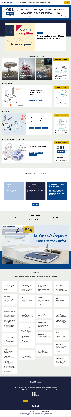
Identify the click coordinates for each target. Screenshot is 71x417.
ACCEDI (67, 2)
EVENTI (53, 2)
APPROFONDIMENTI (33, 2)
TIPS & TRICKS (47, 2)
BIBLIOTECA (40, 2)
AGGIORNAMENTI (24, 2)
